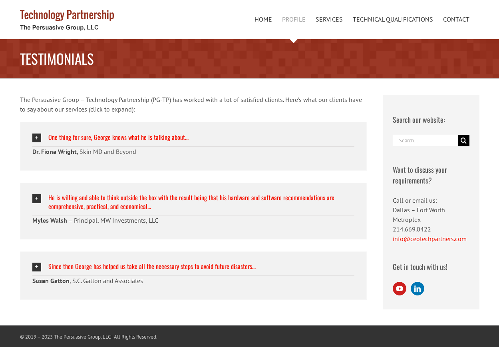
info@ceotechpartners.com (430, 239)
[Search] (463, 140)
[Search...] (425, 140)
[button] (193, 137)
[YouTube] (399, 288)
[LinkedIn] (417, 288)
